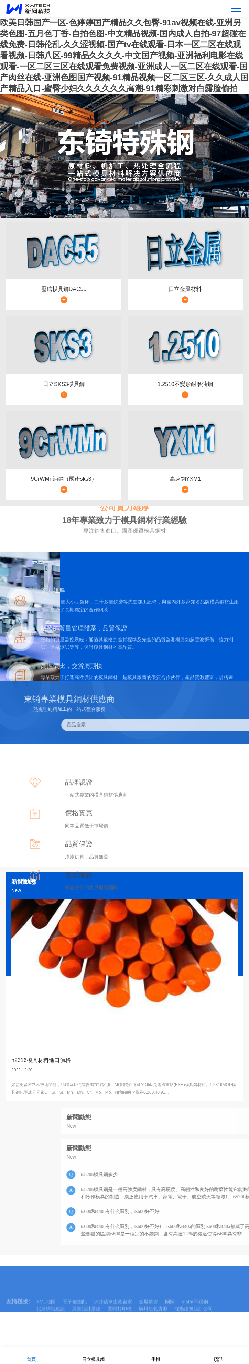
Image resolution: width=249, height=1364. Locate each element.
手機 (155, 1355)
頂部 (218, 1355)
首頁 (31, 1355)
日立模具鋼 (93, 1355)
